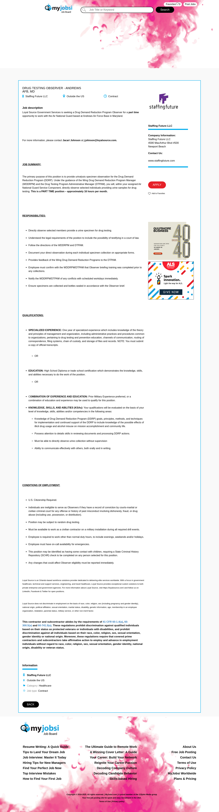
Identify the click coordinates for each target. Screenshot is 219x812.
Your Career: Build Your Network (113, 757)
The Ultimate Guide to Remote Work (111, 746)
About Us (189, 746)
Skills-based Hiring (123, 778)
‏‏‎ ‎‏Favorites (172, 4)
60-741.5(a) (44, 625)
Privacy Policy (186, 768)
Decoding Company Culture (117, 768)
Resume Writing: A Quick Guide (45, 746)
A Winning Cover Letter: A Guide (113, 752)
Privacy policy (118, 801)
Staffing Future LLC (160, 126)
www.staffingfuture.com (161, 160)
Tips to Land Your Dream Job (44, 752)
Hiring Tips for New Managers (44, 762)
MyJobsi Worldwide (182, 773)
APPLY (157, 184)
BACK (30, 704)
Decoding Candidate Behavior (115, 773)
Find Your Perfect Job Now (42, 768)
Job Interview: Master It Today (44, 757)
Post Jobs (190, 4)
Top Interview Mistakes (39, 773)
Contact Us (188, 757)
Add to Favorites (158, 193)
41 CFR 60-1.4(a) (113, 621)
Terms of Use (186, 762)
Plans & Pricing (185, 778)
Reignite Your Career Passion (115, 762)
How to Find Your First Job (42, 778)
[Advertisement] (109, 39)
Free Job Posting (184, 752)
